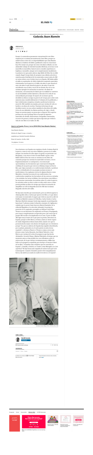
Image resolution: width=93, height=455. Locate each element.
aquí (43, 357)
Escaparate (11, 412)
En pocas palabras (70, 29)
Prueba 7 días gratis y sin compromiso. (77, 425)
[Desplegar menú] (10, 22)
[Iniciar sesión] (80, 19)
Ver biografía (26, 340)
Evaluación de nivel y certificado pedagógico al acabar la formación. (65, 425)
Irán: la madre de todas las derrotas (75, 157)
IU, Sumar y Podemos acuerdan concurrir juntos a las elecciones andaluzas (75, 117)
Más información (19, 357)
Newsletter (77, 29)
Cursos (17, 412)
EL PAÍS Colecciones (41, 412)
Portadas (82, 29)
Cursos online (24, 412)
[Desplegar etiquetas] (57, 351)
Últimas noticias (71, 101)
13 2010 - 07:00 (20, 48)
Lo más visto (69, 132)
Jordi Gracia (19, 46)
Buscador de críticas (62, 29)
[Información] (62, 34)
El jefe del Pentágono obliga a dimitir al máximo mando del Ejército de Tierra (75, 136)
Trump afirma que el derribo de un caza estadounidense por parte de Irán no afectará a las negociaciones (75, 122)
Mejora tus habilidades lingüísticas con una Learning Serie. (33, 430)
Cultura (21, 351)
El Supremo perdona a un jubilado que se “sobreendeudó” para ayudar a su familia (75, 112)
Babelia (13, 29)
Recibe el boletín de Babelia (22, 345)
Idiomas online (31, 412)
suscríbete (73, 19)
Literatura (17, 351)
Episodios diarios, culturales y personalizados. (53, 425)
